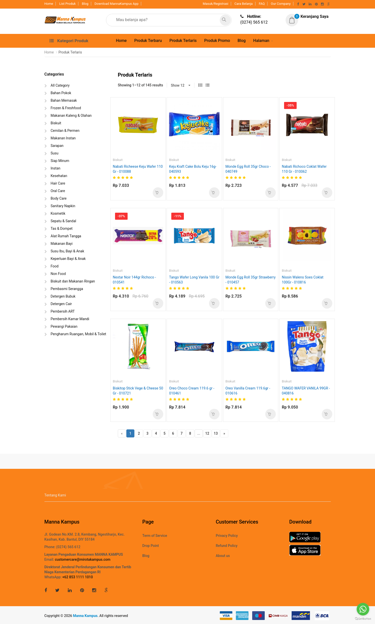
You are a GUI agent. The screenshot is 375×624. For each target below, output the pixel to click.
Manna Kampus (85, 616)
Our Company (281, 4)
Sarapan (57, 146)
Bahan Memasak (64, 100)
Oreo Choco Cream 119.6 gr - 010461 (191, 390)
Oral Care (58, 191)
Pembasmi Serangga (67, 289)
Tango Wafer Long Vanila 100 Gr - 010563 (194, 279)
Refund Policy (226, 546)
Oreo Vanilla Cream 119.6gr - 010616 (248, 390)
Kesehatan (59, 176)
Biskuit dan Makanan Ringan (73, 281)
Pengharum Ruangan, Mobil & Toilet (78, 334)
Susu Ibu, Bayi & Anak (67, 251)
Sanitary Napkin (63, 206)
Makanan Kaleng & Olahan (71, 116)
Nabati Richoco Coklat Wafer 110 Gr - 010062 (304, 169)
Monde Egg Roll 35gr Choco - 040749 (248, 169)
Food (55, 266)
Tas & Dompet (62, 228)
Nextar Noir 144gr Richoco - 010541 (134, 279)
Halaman (261, 40)
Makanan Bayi (62, 244)
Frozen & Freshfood (66, 108)
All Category (60, 85)
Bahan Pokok (61, 93)
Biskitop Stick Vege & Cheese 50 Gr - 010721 (138, 390)
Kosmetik (58, 213)
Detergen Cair (61, 304)
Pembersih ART (63, 311)
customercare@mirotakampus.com (82, 559)
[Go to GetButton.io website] (363, 618)
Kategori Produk (68, 40)
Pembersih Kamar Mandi (70, 319)
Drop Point (150, 546)
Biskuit (56, 123)
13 (216, 433)
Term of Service (154, 536)
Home (48, 4)
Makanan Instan (63, 138)
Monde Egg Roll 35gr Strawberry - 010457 (251, 279)
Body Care (59, 198)
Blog (85, 4)
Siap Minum (60, 161)
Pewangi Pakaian (64, 326)
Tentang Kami (55, 495)
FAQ (261, 4)
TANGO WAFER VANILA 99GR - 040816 (306, 390)
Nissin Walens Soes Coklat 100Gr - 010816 (303, 279)
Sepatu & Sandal (63, 221)
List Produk (67, 4)
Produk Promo (217, 40)
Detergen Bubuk (63, 296)
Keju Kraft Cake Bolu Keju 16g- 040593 (192, 169)
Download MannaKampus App (116, 4)
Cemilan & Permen (65, 131)
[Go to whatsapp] (363, 609)
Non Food (58, 274)
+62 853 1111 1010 (77, 577)
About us (223, 556)
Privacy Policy (227, 536)
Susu (55, 153)
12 (207, 433)
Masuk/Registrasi (215, 4)
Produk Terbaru (148, 40)
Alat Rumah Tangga (66, 236)
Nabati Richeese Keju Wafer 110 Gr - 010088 (138, 169)
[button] (307, 17)
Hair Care (58, 183)
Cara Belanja (243, 4)
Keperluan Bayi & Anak (68, 259)
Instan (56, 168)
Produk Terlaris (183, 40)
